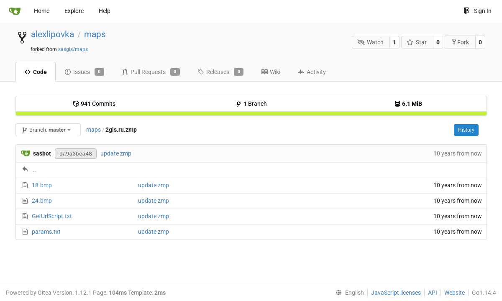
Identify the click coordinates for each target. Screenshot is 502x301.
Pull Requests (151, 72)
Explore (74, 11)
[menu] (348, 292)
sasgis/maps (73, 49)
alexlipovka (52, 34)
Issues (84, 72)
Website (454, 292)
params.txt (46, 231)
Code (35, 72)
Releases (220, 72)
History (466, 130)
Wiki (270, 72)
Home (41, 11)
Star (417, 42)
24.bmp (42, 200)
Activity (312, 72)
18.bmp (42, 185)
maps (95, 34)
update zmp (115, 153)
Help (104, 11)
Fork (460, 42)
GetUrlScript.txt (52, 216)
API (432, 292)
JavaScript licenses (396, 292)
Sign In (477, 11)
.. (34, 169)
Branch (251, 103)
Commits (94, 103)
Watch (370, 42)
